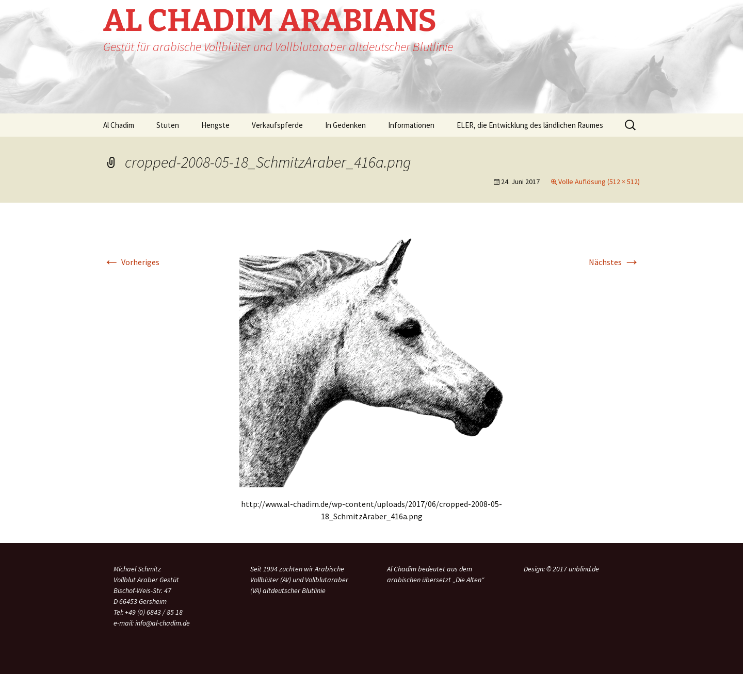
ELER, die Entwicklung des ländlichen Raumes (530, 125)
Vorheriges (131, 262)
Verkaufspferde (277, 125)
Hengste (215, 125)
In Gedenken (345, 125)
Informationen (411, 125)
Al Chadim (118, 125)
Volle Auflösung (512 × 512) (599, 181)
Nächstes (614, 262)
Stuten (167, 125)
